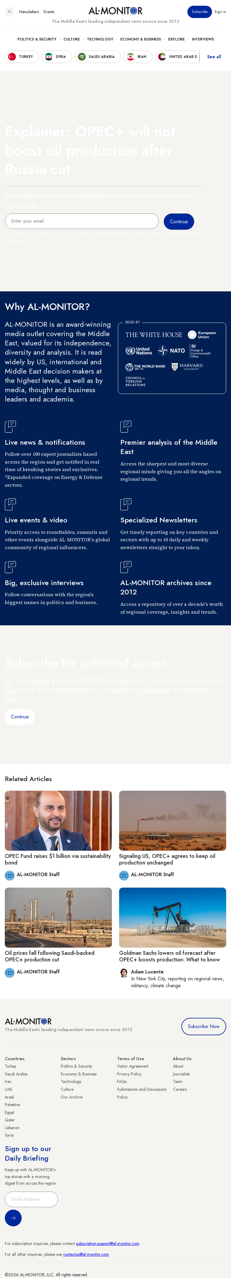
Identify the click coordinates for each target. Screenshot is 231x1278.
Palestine (12, 1105)
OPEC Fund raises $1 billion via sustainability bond (58, 859)
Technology (100, 39)
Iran (8, 1081)
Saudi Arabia (16, 1074)
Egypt (9, 1112)
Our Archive (71, 1097)
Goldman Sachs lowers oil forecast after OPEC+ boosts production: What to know (169, 956)
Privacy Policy (129, 1074)
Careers (180, 1089)
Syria (9, 1135)
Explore (176, 39)
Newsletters (29, 12)
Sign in (220, 11)
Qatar (10, 1120)
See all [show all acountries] (214, 57)
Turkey (10, 1066)
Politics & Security (36, 39)
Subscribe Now (204, 1026)
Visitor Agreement (132, 1066)
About (178, 1066)
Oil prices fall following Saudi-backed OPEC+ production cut (49, 956)
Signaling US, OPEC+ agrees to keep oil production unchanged (167, 859)
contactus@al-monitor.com (86, 1254)
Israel (9, 1097)
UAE (8, 1089)
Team (178, 1081)
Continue (20, 716)
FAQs (122, 1081)
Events (49, 12)
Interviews (203, 39)
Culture (71, 39)
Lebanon (12, 1128)
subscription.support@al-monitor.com (107, 1243)
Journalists (181, 1074)
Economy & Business (140, 39)
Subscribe (200, 11)
